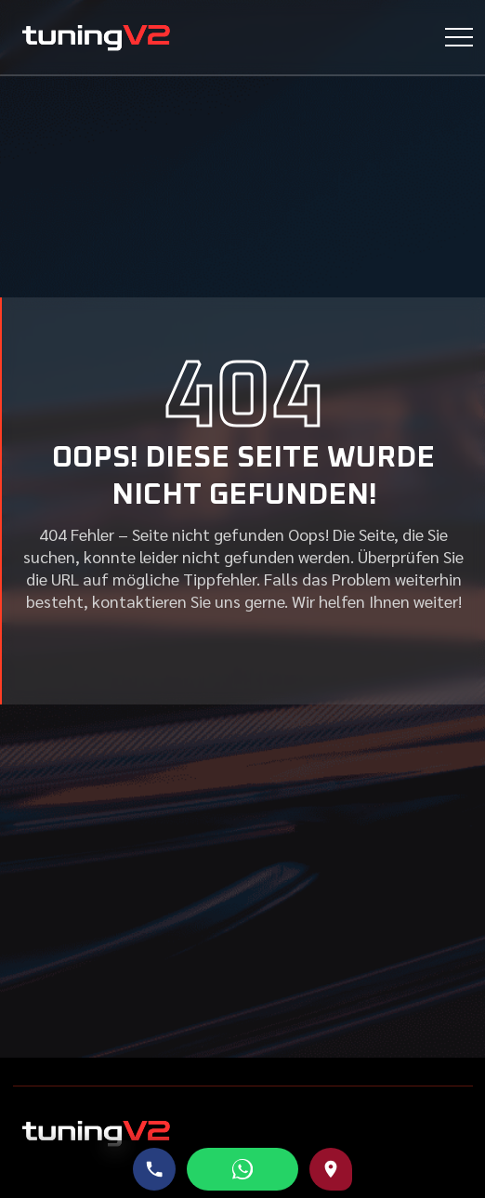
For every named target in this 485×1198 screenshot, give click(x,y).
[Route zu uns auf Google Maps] (330, 1169)
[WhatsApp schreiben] (242, 1169)
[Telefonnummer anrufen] (154, 1169)
